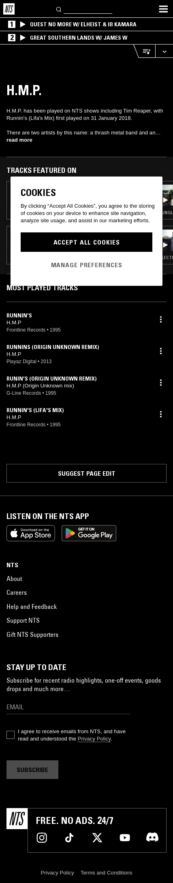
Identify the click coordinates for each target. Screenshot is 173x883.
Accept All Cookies (86, 242)
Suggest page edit (86, 473)
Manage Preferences (86, 265)
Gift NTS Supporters (32, 634)
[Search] (59, 9)
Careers (16, 592)
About (14, 578)
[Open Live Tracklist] (144, 51)
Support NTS (23, 620)
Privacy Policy (94, 739)
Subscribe (32, 770)
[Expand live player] (164, 51)
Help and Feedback (31, 606)
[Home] (9, 9)
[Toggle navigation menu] (163, 8)
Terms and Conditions (106, 873)
